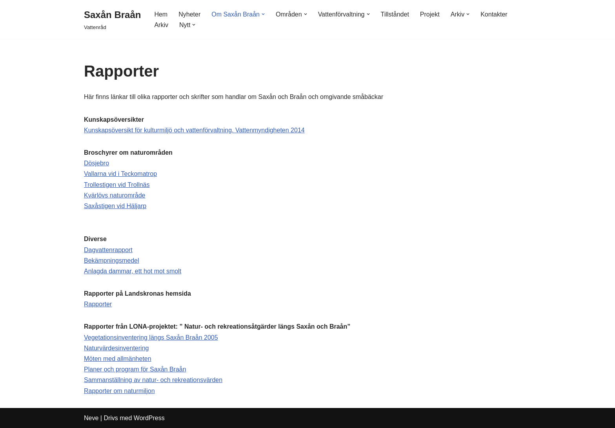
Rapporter (98, 304)
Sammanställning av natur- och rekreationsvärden (153, 380)
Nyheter (189, 14)
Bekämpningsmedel (111, 260)
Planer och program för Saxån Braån (135, 369)
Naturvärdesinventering (116, 348)
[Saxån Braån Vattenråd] (112, 19)
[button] (263, 14)
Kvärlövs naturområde (115, 195)
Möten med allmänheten (117, 358)
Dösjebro (96, 163)
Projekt (430, 14)
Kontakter (493, 14)
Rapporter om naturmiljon (119, 391)
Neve (91, 418)
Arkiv (161, 25)
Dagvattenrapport (108, 250)
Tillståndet (395, 14)
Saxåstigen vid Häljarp (115, 206)
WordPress (149, 418)
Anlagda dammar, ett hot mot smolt (132, 271)
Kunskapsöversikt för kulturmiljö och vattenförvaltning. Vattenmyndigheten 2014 (194, 130)
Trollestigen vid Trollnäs (116, 184)
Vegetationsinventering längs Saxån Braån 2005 (151, 337)
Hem (160, 14)
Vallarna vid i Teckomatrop (120, 173)
